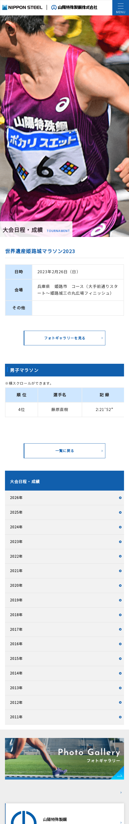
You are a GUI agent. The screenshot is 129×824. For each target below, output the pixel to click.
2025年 (16, 512)
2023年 (16, 541)
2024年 (16, 526)
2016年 (16, 643)
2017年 (16, 629)
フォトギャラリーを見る (64, 337)
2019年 (16, 599)
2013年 (16, 687)
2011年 (16, 716)
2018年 (16, 614)
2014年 (16, 673)
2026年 (16, 497)
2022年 (16, 556)
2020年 (16, 585)
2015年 (16, 658)
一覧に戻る (64, 450)
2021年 (16, 570)
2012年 (16, 702)
